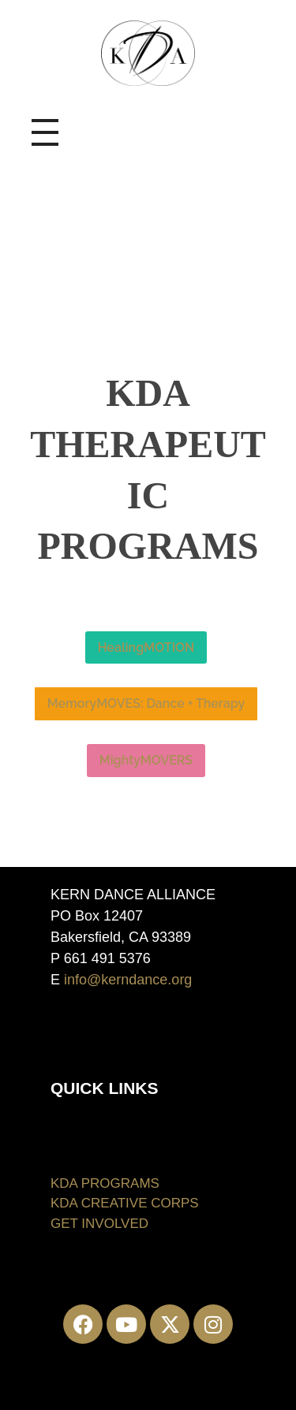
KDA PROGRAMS (105, 1183)
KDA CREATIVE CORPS (125, 1203)
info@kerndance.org (128, 980)
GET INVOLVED (99, 1223)
